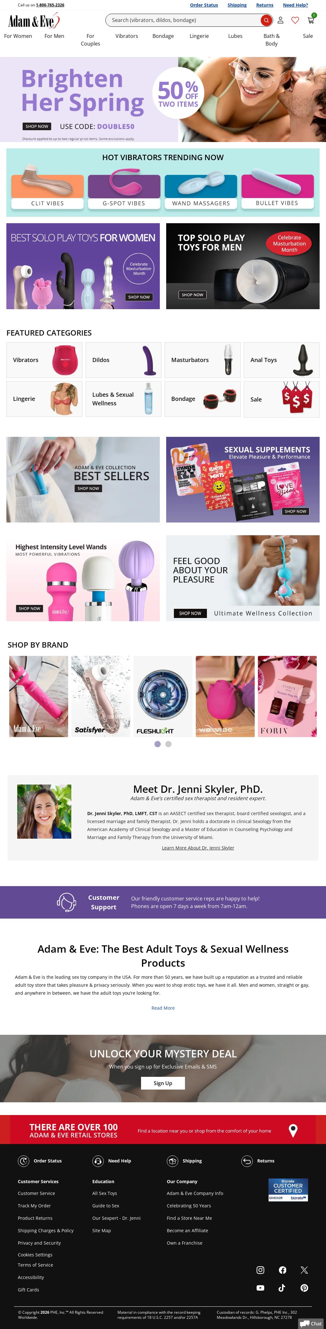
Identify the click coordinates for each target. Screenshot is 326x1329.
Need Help (111, 1161)
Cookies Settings (35, 1255)
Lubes (235, 35)
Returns (264, 5)
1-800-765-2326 (50, 5)
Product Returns (35, 1218)
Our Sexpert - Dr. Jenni (116, 1218)
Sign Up (163, 1083)
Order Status (204, 5)
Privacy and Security (39, 1243)
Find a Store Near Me (189, 1218)
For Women (18, 35)
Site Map (101, 1230)
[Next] (306, 695)
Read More (163, 1008)
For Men (54, 35)
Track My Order (34, 1206)
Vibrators (127, 35)
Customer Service (36, 1193)
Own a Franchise (184, 1243)
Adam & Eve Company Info (195, 1193)
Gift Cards (28, 1290)
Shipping (237, 5)
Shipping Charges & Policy (46, 1230)
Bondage (163, 35)
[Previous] (20, 695)
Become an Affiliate (187, 1230)
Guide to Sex (105, 1206)
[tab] (157, 744)
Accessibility (31, 1277)
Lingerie (199, 35)
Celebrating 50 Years (189, 1206)
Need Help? (295, 5)
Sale (308, 35)
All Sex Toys (104, 1193)
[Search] (189, 20)
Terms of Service (35, 1265)
